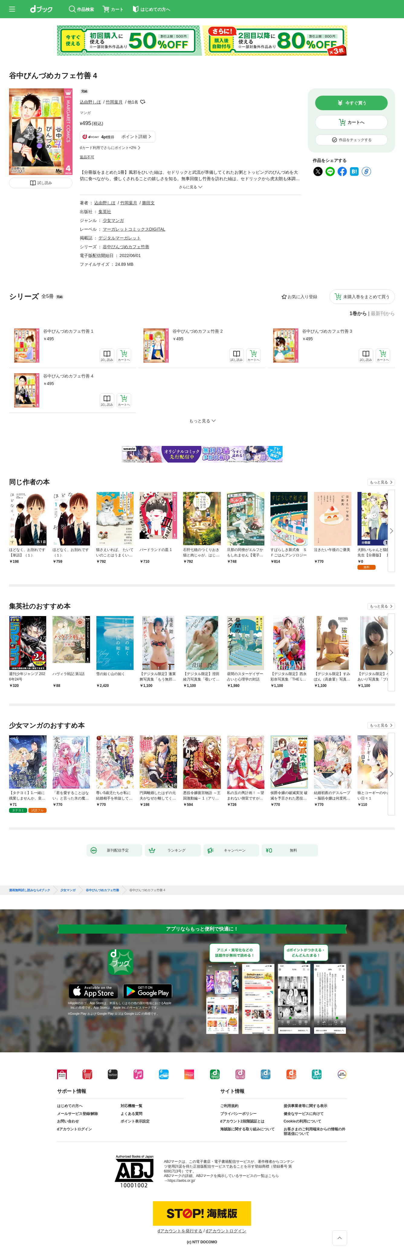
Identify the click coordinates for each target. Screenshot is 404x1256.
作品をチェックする (355, 140)
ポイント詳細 (134, 136)
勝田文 (148, 202)
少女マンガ (113, 220)
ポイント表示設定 (135, 1121)
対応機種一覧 (131, 1106)
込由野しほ (90, 102)
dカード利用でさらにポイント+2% (108, 148)
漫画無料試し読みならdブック (29, 890)
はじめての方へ (69, 1106)
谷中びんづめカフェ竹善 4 (68, 376)
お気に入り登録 (302, 296)
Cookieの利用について (302, 1121)
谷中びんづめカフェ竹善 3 (327, 331)
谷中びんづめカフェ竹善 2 (198, 331)
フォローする (143, 102)
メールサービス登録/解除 (77, 1114)
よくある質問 (131, 1114)
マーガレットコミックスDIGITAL (134, 229)
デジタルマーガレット (120, 238)
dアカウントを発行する (180, 1230)
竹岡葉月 (114, 102)
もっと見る (379, 482)
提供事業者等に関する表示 (305, 1106)
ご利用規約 (229, 1106)
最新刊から (383, 313)
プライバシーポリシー (238, 1114)
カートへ (355, 122)
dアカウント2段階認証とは (242, 1121)
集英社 (105, 211)
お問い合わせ (68, 1121)
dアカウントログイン (74, 1129)
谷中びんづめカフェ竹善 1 (68, 331)
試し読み (44, 183)
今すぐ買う (356, 103)
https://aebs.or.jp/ (181, 1181)
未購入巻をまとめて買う (366, 296)
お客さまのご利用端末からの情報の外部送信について (314, 1131)
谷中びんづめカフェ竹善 (126, 246)
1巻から (358, 313)
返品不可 (87, 157)
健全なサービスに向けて (304, 1114)
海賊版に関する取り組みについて (247, 1129)
